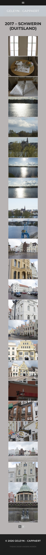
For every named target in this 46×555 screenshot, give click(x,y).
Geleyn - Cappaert (23, 11)
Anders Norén (29, 547)
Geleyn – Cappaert (28, 540)
